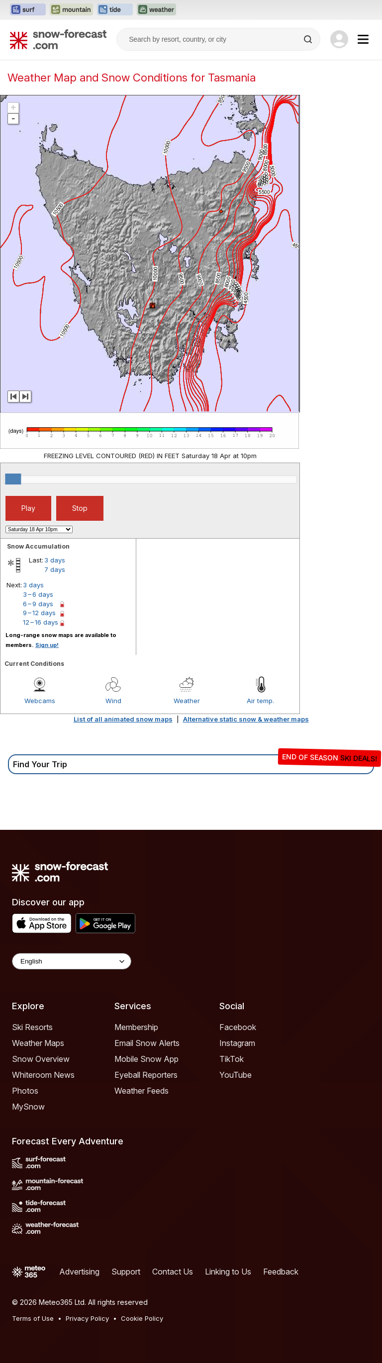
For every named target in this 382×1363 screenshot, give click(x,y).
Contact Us (172, 1272)
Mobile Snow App (146, 1059)
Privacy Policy (87, 1318)
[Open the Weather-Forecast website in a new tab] (156, 9)
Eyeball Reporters (146, 1075)
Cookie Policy (142, 1318)
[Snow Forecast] (58, 39)
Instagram (237, 1043)
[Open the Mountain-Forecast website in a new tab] (71, 9)
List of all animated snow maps (123, 719)
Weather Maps (38, 1043)
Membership (136, 1027)
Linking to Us (228, 1272)
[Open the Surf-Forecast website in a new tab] (28, 9)
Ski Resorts (32, 1027)
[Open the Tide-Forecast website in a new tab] (115, 9)
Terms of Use (33, 1318)
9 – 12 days (39, 613)
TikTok (231, 1059)
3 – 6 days (38, 594)
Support (125, 1272)
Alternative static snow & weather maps (246, 719)
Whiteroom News (43, 1075)
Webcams (39, 701)
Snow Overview (41, 1059)
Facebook (237, 1027)
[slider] (13, 479)
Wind (113, 701)
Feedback (280, 1272)
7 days (54, 569)
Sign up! (47, 644)
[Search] (309, 39)
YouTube (235, 1075)
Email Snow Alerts (147, 1043)
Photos (25, 1091)
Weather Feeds (141, 1091)
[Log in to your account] (339, 39)
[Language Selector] (71, 961)
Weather (187, 701)
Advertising (79, 1272)
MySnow (28, 1107)
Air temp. (260, 701)
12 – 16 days (40, 622)
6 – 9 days (38, 604)
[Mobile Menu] (363, 39)
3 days (54, 560)
